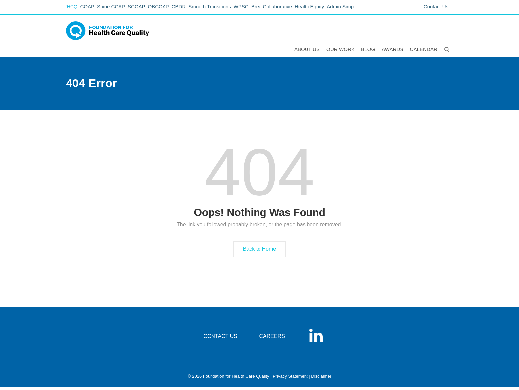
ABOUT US (307, 52)
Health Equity (329, 8)
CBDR (191, 8)
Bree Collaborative (289, 8)
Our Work (341, 52)
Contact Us (436, 8)
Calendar (424, 52)
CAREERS (272, 339)
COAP (91, 8)
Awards (393, 52)
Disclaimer (321, 378)
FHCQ (73, 8)
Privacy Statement (290, 378)
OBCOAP (168, 8)
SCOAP (144, 8)
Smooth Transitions (223, 8)
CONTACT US (220, 339)
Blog (369, 52)
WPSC (257, 8)
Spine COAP (117, 8)
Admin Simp (362, 8)
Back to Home (259, 251)
